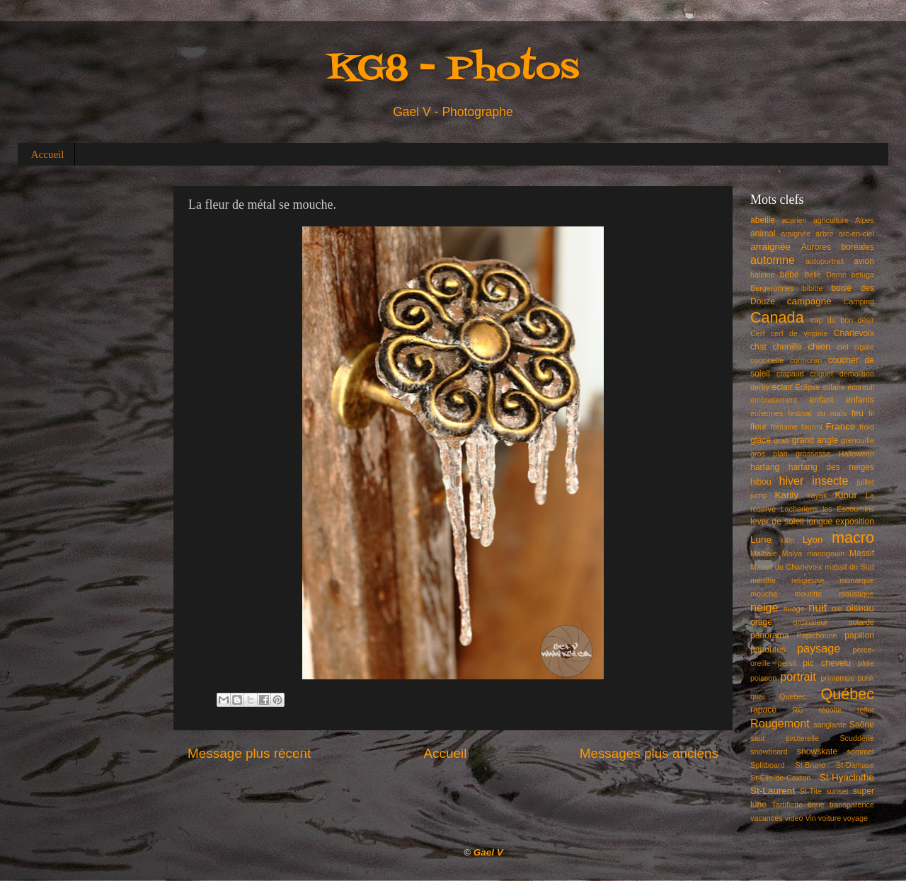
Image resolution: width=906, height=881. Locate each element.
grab (781, 440)
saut (757, 738)
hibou (761, 482)
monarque (856, 580)
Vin (810, 818)
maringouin (825, 553)
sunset (837, 791)
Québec (847, 694)
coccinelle (767, 360)
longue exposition (840, 521)
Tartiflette (787, 804)
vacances (766, 818)
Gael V (488, 852)
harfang (764, 467)
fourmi (811, 426)
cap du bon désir (842, 320)
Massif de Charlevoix (786, 567)
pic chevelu (827, 663)
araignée (795, 233)
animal (763, 233)
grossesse (813, 453)
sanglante (830, 724)
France (841, 426)
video (794, 818)
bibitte (813, 288)
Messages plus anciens (649, 753)
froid (866, 426)
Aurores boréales (837, 247)
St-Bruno (811, 765)
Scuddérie (856, 738)
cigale (864, 346)
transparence (852, 804)
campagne (809, 301)
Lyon (813, 539)
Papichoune (817, 635)
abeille (762, 220)
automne (772, 259)
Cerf (757, 333)
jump (758, 495)
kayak (817, 495)
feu (857, 413)
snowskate (817, 751)
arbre (824, 233)
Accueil (47, 154)
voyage (855, 818)
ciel (842, 346)
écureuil (860, 387)
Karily (787, 495)
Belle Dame (825, 274)
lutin (787, 540)
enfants (860, 400)
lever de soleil (777, 521)
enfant (822, 400)
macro (853, 537)
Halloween (856, 453)
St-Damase (855, 765)
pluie (866, 663)
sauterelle (802, 738)
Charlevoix (854, 333)
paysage (818, 648)
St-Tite (811, 791)
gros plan (769, 453)
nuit (817, 607)
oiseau (860, 608)
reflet (865, 710)
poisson (763, 678)
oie (837, 608)
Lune (761, 539)
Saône (861, 725)
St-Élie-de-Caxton (780, 777)
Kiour (846, 495)
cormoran (806, 360)
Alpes (864, 220)
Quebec (792, 696)
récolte (830, 710)
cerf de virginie (799, 333)
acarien (793, 220)
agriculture (831, 220)
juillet (865, 482)
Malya (791, 553)
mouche (763, 593)
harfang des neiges (831, 467)
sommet (860, 751)
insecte (830, 480)
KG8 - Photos (453, 70)
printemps (837, 678)
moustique (856, 593)
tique (816, 804)
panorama (769, 635)
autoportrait (824, 261)
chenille (787, 347)
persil (787, 663)
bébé (789, 275)
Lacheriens (799, 509)
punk (866, 678)
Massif (861, 553)
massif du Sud (849, 567)
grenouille (857, 440)
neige (764, 607)
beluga (862, 274)
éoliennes (766, 413)
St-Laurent (772, 790)
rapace (763, 710)
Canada (777, 317)
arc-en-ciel (856, 233)
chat (758, 347)
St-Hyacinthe (847, 777)
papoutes (768, 650)
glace (760, 440)
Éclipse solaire (820, 387)
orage (761, 622)
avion (864, 261)
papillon (859, 635)
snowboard (769, 751)
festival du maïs (817, 413)
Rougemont (780, 723)
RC (797, 710)
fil (871, 413)
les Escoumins (848, 509)
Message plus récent (249, 753)
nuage (794, 608)
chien (819, 346)
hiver (791, 480)
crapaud (790, 373)
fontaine (784, 426)
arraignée (770, 246)
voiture (829, 818)
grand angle (815, 440)
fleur (758, 427)
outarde (861, 622)
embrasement (773, 400)
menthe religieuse (787, 580)
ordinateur (810, 622)
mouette (808, 593)
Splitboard (767, 765)
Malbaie (763, 553)
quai (757, 696)
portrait (797, 676)
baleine (762, 274)
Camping (859, 301)
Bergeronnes (772, 288)
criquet (821, 373)
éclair (782, 387)
